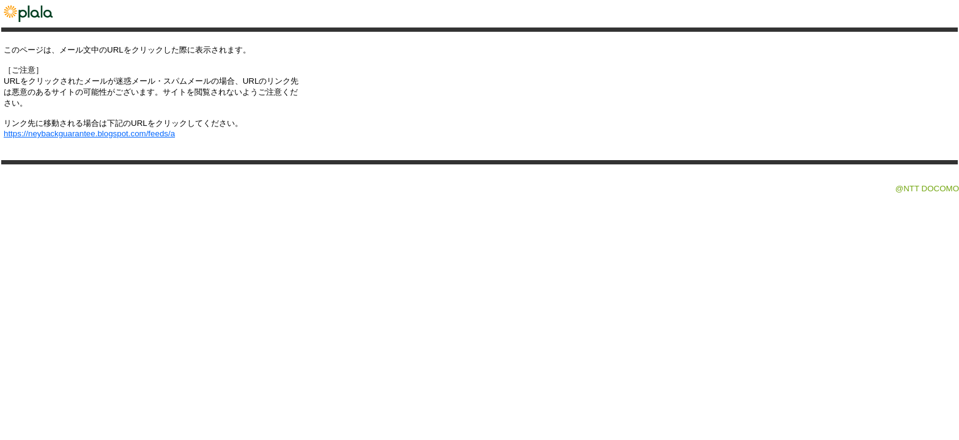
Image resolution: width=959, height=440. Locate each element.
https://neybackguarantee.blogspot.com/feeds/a (89, 133)
